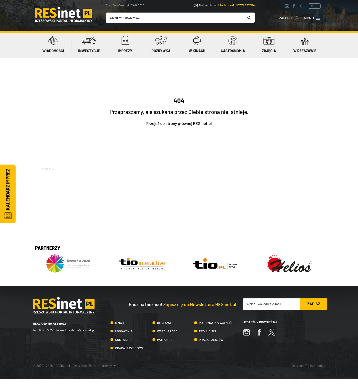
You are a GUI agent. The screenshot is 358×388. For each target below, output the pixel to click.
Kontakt (122, 339)
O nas (119, 323)
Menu (312, 18)
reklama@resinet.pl (81, 330)
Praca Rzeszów (211, 339)
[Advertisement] (179, 203)
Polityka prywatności (216, 323)
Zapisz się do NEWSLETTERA (237, 5)
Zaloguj (289, 18)
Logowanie (123, 331)
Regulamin (207, 331)
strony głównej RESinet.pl (189, 123)
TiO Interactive (315, 365)
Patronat (164, 339)
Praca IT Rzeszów (129, 348)
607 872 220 (47, 330)
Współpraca (167, 331)
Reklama (164, 323)
